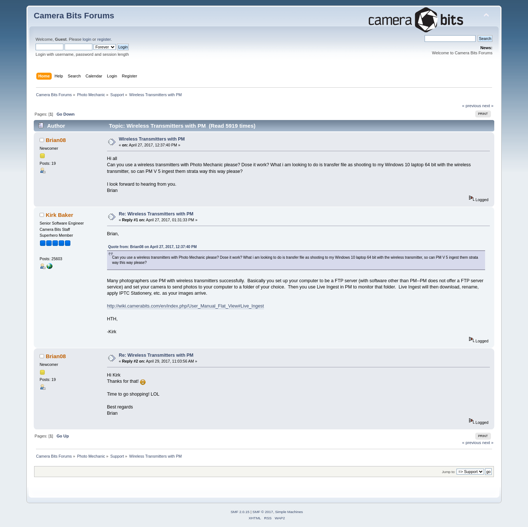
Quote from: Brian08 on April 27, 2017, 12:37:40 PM (152, 247)
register (104, 39)
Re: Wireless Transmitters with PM (156, 214)
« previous (471, 105)
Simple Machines (289, 512)
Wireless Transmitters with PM (152, 139)
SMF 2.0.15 (240, 512)
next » (488, 105)
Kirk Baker (59, 215)
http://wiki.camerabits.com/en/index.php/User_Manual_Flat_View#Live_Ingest (185, 306)
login (86, 39)
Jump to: (448, 472)
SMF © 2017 (263, 512)
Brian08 (56, 140)
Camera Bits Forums (74, 15)
